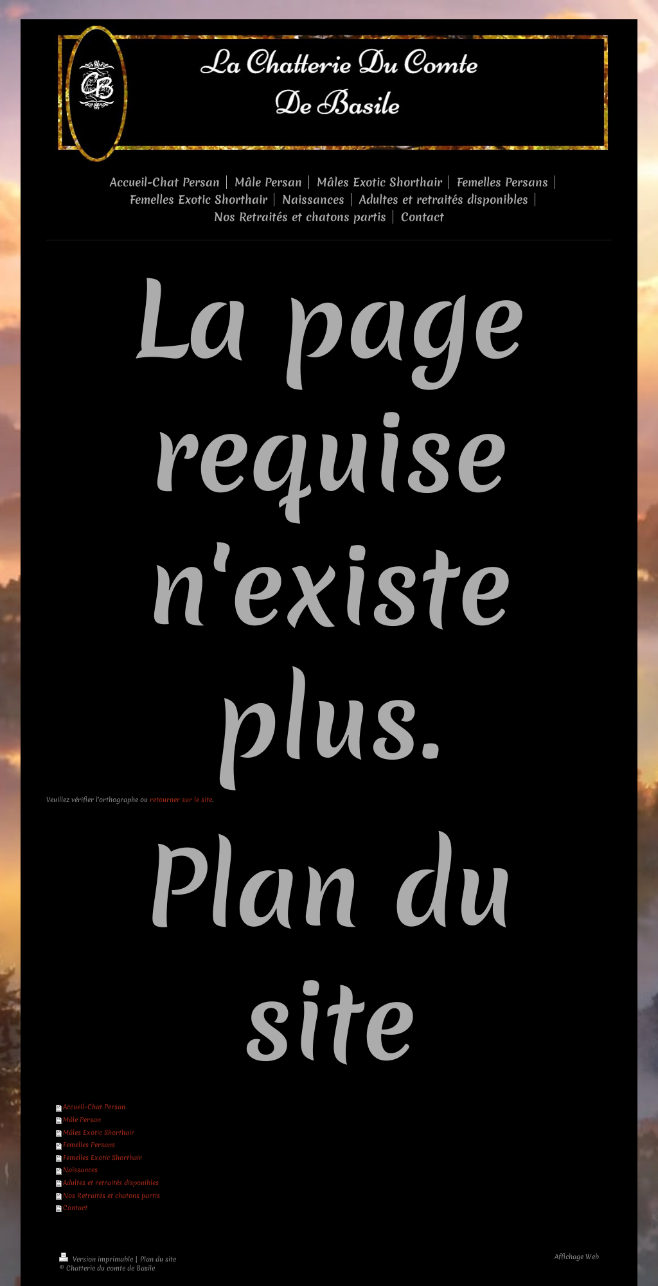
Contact (75, 1207)
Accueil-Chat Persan (94, 1106)
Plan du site (158, 1259)
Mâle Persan (82, 1119)
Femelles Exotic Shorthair (102, 1157)
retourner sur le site (181, 799)
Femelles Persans (89, 1144)
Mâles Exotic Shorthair (98, 1132)
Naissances (80, 1169)
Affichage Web (577, 1256)
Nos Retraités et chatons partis (111, 1195)
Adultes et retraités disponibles (111, 1182)
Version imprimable (97, 1259)
